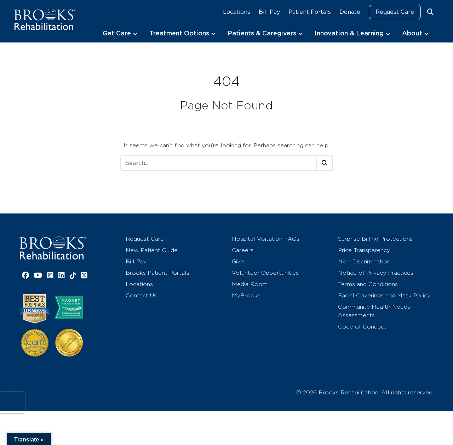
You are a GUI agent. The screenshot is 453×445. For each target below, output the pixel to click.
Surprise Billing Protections (375, 239)
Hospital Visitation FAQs (265, 239)
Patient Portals (309, 11)
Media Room (250, 284)
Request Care (394, 11)
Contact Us (141, 295)
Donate (349, 11)
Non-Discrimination (364, 261)
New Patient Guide (152, 250)
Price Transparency (364, 250)
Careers (242, 250)
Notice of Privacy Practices (375, 273)
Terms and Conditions (368, 284)
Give (238, 261)
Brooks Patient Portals (157, 273)
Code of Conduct (362, 327)
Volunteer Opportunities (265, 273)
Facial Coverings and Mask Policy (384, 295)
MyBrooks (246, 295)
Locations (236, 11)
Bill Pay (269, 11)
